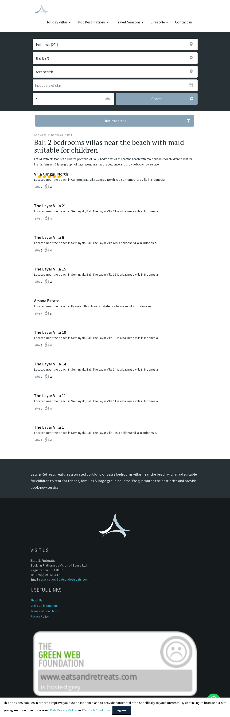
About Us (36, 600)
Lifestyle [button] (159, 22)
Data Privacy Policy (63, 710)
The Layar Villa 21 (50, 205)
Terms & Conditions (97, 710)
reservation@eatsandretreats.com (64, 579)
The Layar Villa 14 (50, 364)
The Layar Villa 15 (50, 269)
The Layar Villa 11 (50, 395)
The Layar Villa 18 (50, 332)
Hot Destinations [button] (93, 22)
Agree (121, 710)
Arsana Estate (46, 300)
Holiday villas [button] (58, 22)
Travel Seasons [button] (130, 22)
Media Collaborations (44, 606)
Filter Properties (148, 121)
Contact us (184, 22)
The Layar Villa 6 (49, 237)
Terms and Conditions (44, 611)
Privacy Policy (40, 617)
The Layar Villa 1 (49, 427)
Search (174, 99)
